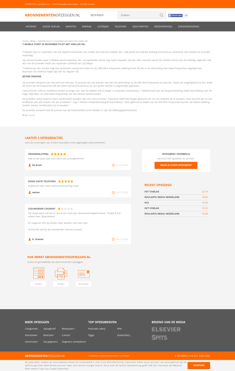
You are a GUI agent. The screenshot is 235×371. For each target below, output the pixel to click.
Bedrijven (48, 335)
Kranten (71, 26)
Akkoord (198, 365)
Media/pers (68, 328)
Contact (66, 335)
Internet (31, 26)
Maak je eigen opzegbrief (176, 165)
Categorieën (31, 328)
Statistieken (31, 335)
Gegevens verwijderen (74, 341)
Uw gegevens (50, 341)
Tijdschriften (140, 26)
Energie (86, 26)
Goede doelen (51, 26)
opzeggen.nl (52, 15)
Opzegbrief (49, 328)
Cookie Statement (59, 368)
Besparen (97, 15)
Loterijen (103, 26)
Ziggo (91, 335)
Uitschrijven (31, 341)
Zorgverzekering (188, 26)
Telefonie (120, 26)
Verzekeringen (163, 26)
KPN (119, 328)
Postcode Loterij (96, 328)
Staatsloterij (123, 335)
